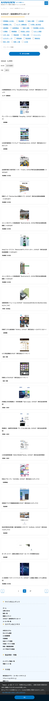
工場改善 (40, 21)
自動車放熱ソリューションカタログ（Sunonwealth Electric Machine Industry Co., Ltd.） (24, 304)
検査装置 (16, 35)
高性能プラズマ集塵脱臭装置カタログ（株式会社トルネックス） (20, 503)
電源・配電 (26, 28)
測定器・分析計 (25, 31)
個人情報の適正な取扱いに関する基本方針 (14, 692)
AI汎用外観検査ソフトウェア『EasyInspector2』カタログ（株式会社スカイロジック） (24, 144)
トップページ (4, 8)
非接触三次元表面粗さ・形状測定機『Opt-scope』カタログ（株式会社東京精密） (24, 403)
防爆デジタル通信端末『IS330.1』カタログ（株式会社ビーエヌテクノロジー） (24, 329)
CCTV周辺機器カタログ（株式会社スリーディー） (16, 353)
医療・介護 (17, 42)
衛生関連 (21, 21)
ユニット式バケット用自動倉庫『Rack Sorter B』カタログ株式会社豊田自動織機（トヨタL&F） (24, 224)
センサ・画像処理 (21, 24)
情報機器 (14, 31)
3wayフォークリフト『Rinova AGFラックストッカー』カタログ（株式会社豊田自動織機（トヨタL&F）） (24, 251)
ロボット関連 (37, 31)
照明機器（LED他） (9, 21)
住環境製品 (15, 28)
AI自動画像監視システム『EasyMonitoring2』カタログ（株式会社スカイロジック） (24, 91)
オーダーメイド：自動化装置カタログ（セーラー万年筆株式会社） (21, 554)
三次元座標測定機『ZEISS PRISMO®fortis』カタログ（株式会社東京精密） (24, 455)
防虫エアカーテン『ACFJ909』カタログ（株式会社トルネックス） (21, 479)
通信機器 (5, 28)
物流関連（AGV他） (39, 28)
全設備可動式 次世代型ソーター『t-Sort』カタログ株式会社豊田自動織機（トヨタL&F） (24, 171)
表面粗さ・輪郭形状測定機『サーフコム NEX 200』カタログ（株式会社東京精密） (24, 429)
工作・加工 (6, 35)
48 (24, 591)
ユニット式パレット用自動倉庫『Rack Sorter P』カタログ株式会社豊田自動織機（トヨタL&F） (24, 277)
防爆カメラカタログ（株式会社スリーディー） (15, 377)
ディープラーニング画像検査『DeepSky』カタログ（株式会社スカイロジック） (24, 117)
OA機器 (5, 31)
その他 (26, 42)
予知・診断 (26, 35)
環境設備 (19, 38)
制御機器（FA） (7, 24)
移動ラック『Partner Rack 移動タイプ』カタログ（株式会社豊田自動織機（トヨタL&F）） (23, 197)
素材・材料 (6, 42)
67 (30, 591)
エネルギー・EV (7, 38)
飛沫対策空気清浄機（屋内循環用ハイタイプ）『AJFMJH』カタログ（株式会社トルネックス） (24, 528)
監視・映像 (31, 21)
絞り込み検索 (25, 54)
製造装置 (28, 38)
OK (24, 697)
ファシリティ (37, 35)
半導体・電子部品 (36, 24)
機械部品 (37, 38)
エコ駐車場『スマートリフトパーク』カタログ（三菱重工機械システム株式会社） (24, 579)
